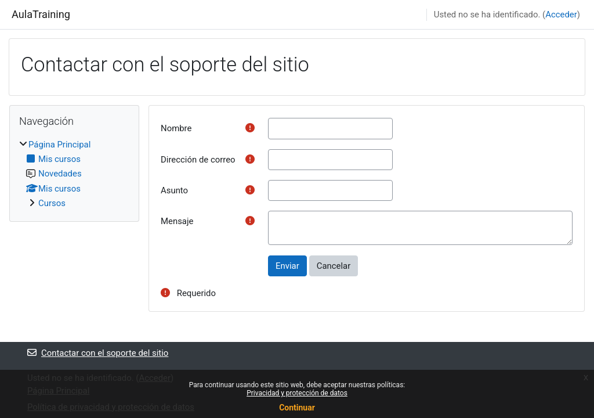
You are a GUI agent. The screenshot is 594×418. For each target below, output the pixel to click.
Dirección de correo (198, 159)
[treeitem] (74, 174)
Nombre (176, 128)
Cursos (52, 203)
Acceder (561, 14)
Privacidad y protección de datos (297, 393)
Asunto (174, 190)
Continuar (297, 407)
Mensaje (177, 221)
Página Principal (59, 144)
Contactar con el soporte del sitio (97, 353)
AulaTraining (41, 14)
